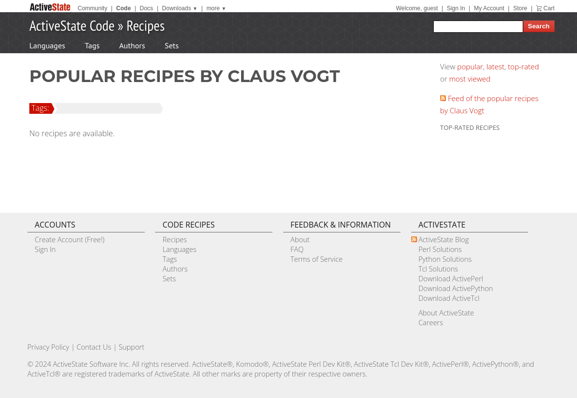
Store (520, 8)
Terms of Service (316, 259)
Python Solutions (445, 259)
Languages (47, 45)
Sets (172, 45)
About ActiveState (446, 312)
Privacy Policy (48, 347)
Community (93, 8)
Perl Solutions (440, 249)
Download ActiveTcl (449, 298)
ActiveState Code (71, 25)
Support (131, 347)
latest (496, 66)
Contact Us (94, 347)
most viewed (469, 79)
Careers (431, 322)
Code (123, 8)
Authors (132, 45)
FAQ (297, 249)
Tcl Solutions (438, 268)
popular (470, 66)
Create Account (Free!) (70, 239)
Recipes (146, 25)
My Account (489, 8)
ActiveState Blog (444, 239)
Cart (549, 8)
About (300, 239)
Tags (92, 45)
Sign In (456, 8)
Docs (146, 8)
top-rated (523, 66)
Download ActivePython (456, 288)
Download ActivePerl (451, 278)
